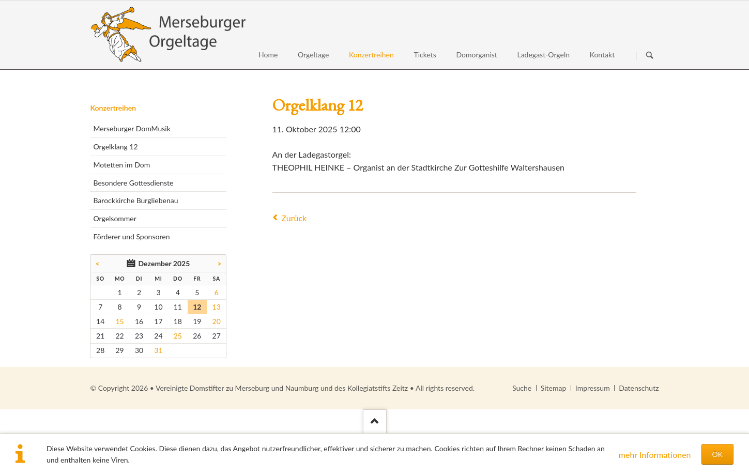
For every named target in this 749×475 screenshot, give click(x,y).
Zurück (294, 218)
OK (717, 454)
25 (178, 335)
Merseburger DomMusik (131, 128)
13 (216, 306)
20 (216, 321)
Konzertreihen (113, 107)
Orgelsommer (114, 218)
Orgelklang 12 (115, 146)
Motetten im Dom (121, 164)
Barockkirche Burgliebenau (135, 200)
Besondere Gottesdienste (133, 182)
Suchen (649, 55)
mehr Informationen (655, 454)
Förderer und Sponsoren (131, 236)
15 (119, 321)
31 (158, 350)
